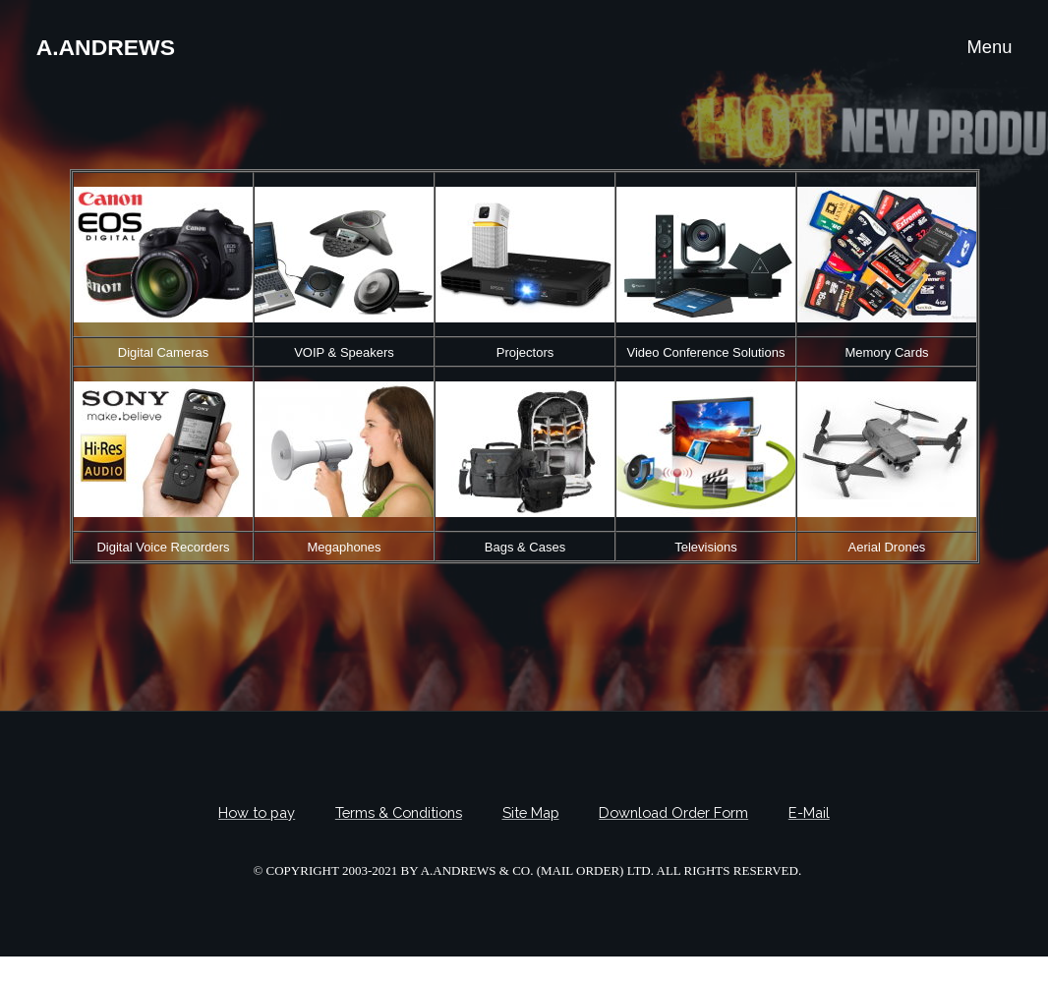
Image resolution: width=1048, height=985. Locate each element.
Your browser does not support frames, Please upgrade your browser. (524, 366)
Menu (989, 46)
